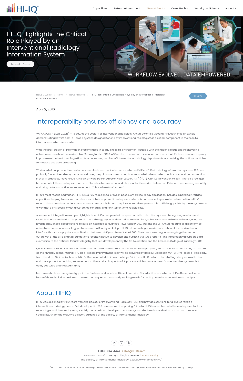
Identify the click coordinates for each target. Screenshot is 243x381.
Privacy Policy (150, 355)
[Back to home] (25, 8)
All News (197, 96)
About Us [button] (230, 8)
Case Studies (179, 8)
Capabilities (100, 8)
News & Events (156, 8)
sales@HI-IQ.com (133, 351)
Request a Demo (20, 64)
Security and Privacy (206, 8)
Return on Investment (127, 8)
